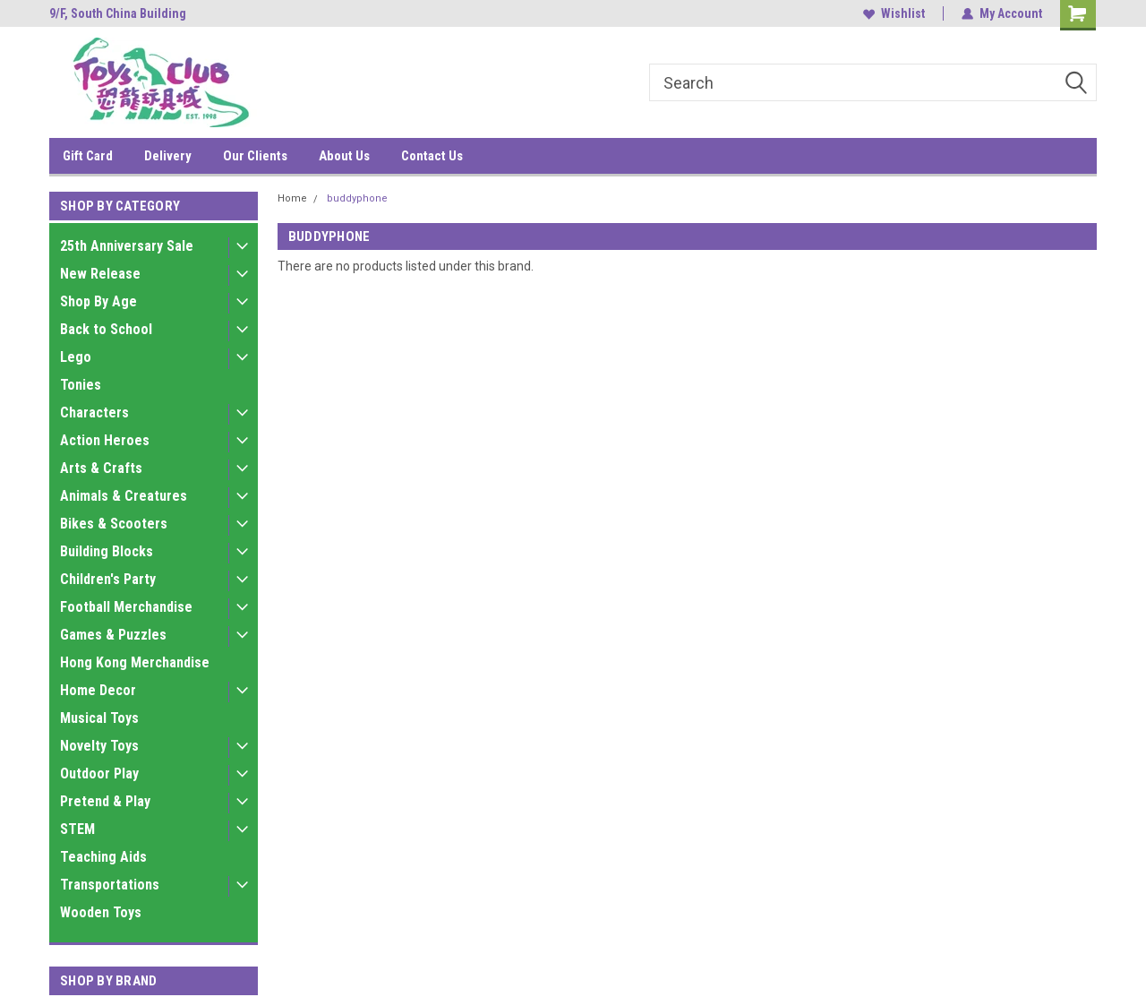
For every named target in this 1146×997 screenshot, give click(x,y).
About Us (344, 156)
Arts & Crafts (101, 468)
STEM (77, 829)
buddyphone (357, 198)
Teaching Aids (103, 856)
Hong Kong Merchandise (135, 662)
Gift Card (88, 156)
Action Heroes (105, 440)
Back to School (106, 329)
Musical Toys (99, 717)
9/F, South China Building (117, 13)
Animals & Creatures (123, 495)
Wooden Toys (100, 912)
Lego (75, 356)
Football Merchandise (126, 606)
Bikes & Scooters (113, 523)
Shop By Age (98, 301)
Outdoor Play (99, 773)
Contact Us (432, 156)
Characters (94, 412)
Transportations (109, 884)
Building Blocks (106, 551)
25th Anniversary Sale (126, 245)
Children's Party (108, 579)
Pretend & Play (105, 801)
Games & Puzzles (113, 634)
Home (292, 198)
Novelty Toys (99, 745)
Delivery (168, 156)
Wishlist (894, 13)
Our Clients (255, 156)
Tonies (80, 384)
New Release (100, 273)
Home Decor (98, 690)
